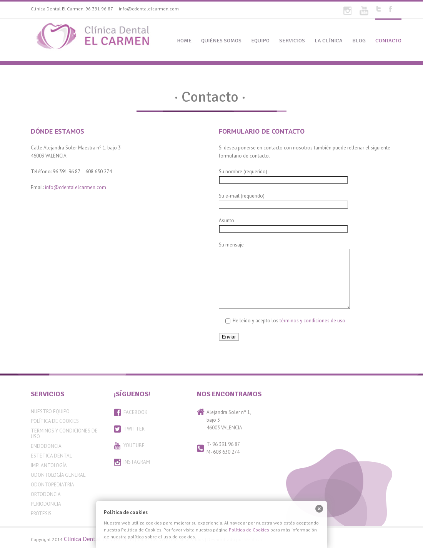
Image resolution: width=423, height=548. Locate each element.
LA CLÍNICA (329, 40)
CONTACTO (388, 40)
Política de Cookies (55, 421)
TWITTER (134, 429)
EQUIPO (260, 40)
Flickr (347, 10)
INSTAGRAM (136, 462)
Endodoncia (46, 446)
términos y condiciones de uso (312, 320)
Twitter (378, 9)
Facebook (390, 9)
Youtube (364, 10)
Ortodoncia (46, 494)
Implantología (49, 465)
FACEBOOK (135, 412)
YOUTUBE (134, 445)
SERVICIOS (292, 40)
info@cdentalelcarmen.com (149, 9)
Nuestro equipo (50, 411)
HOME (184, 40)
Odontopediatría (52, 484)
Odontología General (58, 475)
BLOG (359, 40)
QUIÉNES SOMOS (221, 40)
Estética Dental (51, 455)
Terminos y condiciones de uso (64, 433)
